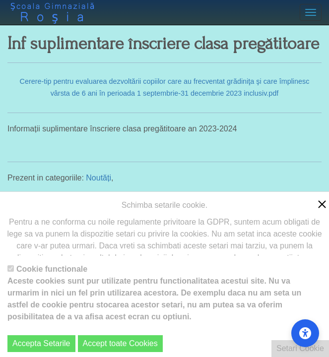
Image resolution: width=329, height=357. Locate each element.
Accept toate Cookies (120, 343)
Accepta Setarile (41, 343)
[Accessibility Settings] (305, 333)
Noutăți (98, 178)
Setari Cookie (300, 348)
